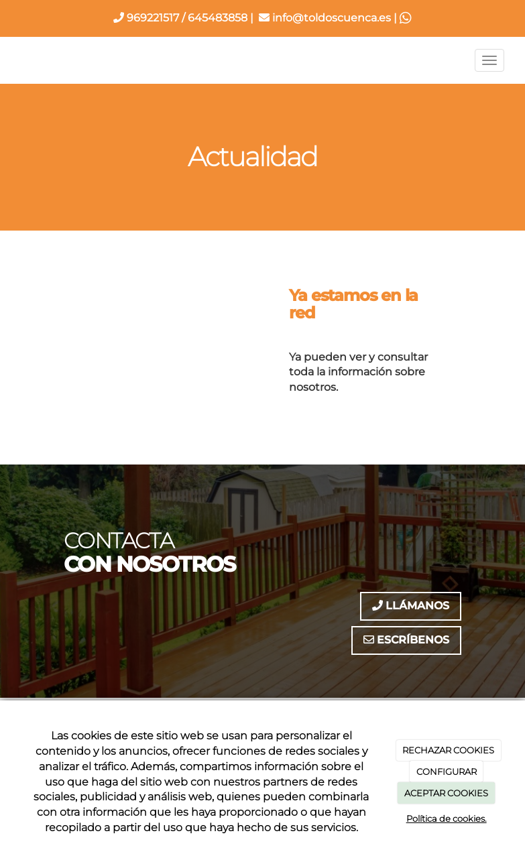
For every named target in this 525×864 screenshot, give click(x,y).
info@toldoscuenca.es (325, 17)
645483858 (217, 17)
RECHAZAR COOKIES (448, 750)
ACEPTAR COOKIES (446, 793)
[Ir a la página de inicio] (8, 60)
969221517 (146, 17)
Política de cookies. (446, 818)
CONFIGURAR (446, 771)
